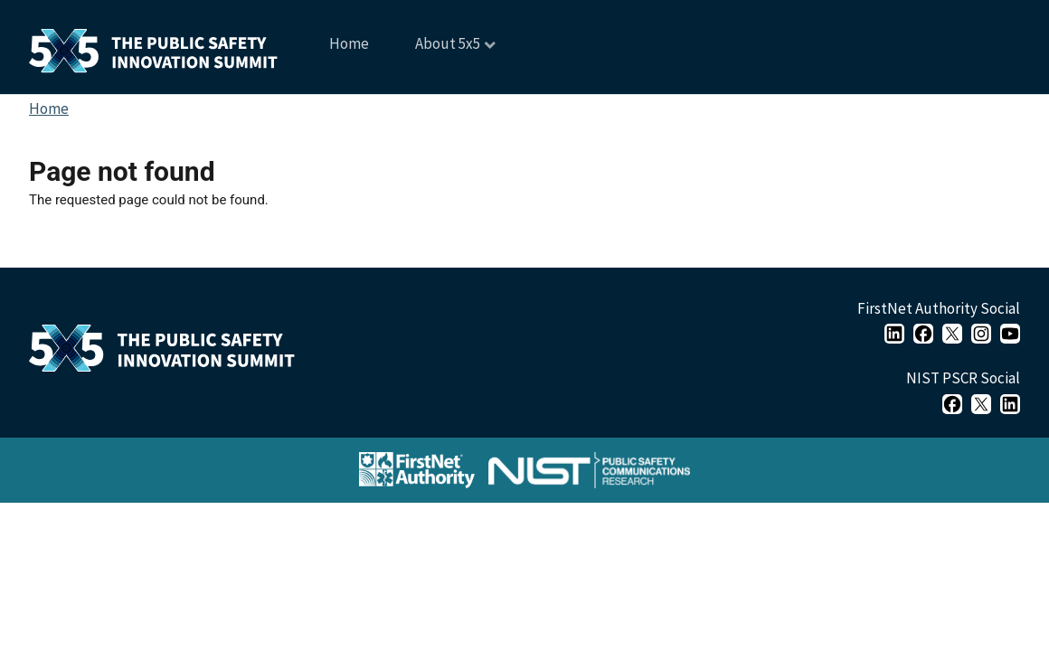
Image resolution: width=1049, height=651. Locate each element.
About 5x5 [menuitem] (445, 50)
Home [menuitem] (349, 43)
